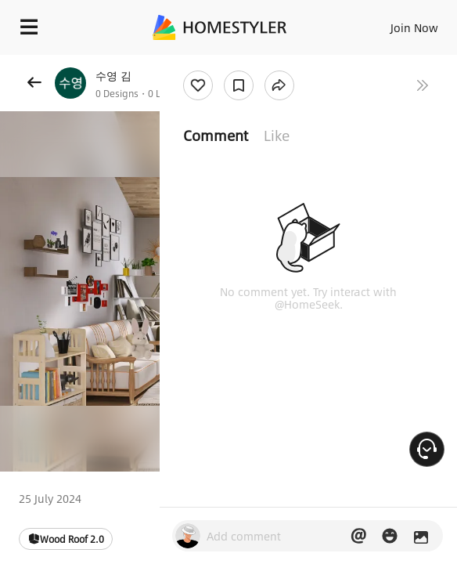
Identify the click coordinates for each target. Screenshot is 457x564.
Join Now (414, 27)
